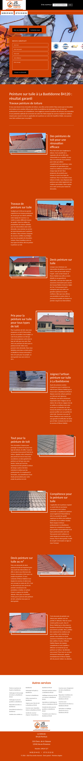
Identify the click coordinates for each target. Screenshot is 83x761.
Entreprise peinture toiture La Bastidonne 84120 (49, 691)
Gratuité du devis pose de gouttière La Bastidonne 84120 (49, 709)
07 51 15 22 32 (21, 13)
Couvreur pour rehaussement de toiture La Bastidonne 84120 (66, 703)
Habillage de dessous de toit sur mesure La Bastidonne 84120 (49, 697)
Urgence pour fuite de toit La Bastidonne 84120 (33, 704)
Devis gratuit (47, 755)
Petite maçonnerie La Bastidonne (31, 699)
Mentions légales (57, 755)
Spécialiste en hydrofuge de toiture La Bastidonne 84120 (49, 703)
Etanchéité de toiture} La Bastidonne (15, 710)
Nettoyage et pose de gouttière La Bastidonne (15, 701)
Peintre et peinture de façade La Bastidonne (15, 689)
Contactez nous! (35, 30)
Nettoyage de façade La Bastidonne (32, 691)
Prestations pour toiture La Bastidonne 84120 (49, 715)
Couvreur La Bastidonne (32, 695)
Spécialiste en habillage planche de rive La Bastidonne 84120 (65, 710)
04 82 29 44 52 (7, 13)
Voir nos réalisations (20, 30)
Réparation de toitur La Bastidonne (15, 705)
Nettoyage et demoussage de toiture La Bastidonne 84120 (16, 695)
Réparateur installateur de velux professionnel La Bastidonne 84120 (66, 697)
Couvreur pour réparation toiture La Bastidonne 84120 (33, 709)
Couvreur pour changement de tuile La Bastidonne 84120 (66, 690)
